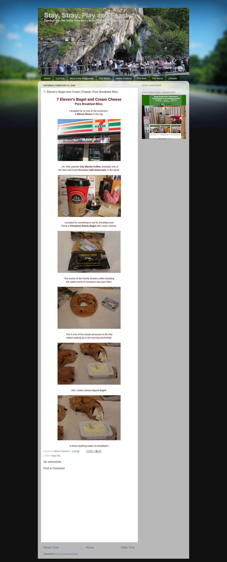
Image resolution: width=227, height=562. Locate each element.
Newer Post (51, 547)
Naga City (55, 455)
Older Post (128, 547)
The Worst (157, 78)
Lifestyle (172, 78)
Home (47, 78)
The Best (141, 78)
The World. (104, 78)
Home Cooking (123, 78)
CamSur (60, 78)
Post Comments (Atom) (67, 554)
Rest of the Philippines (81, 78)
